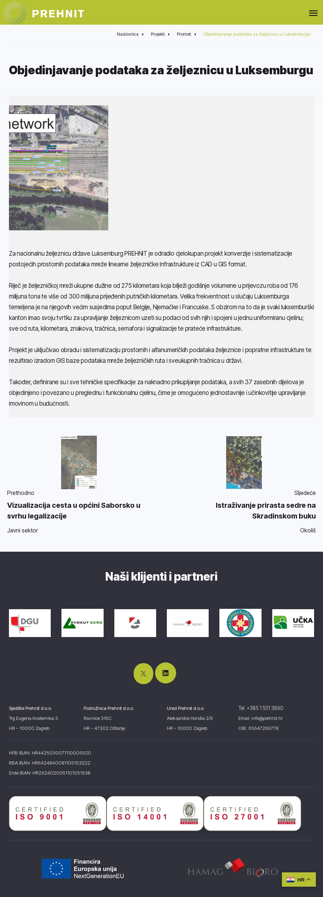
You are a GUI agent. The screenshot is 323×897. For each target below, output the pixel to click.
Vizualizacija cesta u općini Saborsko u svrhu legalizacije (73, 510)
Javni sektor (22, 530)
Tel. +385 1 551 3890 (260, 708)
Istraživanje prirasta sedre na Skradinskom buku (266, 510)
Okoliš (308, 530)
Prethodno (20, 492)
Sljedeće (305, 492)
